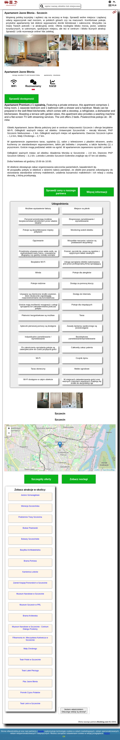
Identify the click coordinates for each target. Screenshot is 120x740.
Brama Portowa (30, 561)
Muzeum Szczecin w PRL (30, 605)
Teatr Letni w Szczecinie (30, 703)
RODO (107, 733)
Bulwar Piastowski (30, 528)
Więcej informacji (97, 192)
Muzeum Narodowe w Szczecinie (30, 594)
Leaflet (96, 470)
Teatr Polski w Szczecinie (30, 660)
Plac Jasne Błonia (30, 681)
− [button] (9, 433)
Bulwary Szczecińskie (30, 539)
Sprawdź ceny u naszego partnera (61, 192)
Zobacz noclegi (79, 479)
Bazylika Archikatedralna (30, 550)
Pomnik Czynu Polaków (30, 692)
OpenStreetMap (108, 470)
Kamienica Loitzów (30, 572)
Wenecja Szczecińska (30, 506)
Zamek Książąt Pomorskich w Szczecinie (30, 583)
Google (41, 731)
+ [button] (9, 428)
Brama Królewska (30, 616)
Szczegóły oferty (41, 479)
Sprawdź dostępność (21, 98)
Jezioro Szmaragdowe (30, 495)
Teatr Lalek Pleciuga (30, 670)
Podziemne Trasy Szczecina (30, 517)
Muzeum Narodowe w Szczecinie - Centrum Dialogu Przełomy (30, 628)
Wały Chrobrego (30, 649)
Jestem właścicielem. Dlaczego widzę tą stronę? (74, 710)
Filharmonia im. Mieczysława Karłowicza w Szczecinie (30, 639)
